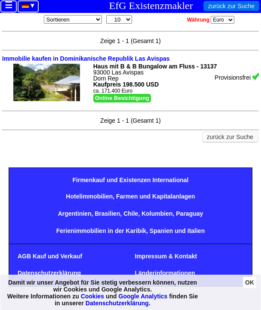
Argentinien (75, 213)
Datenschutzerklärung (49, 273)
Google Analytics (143, 296)
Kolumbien (156, 213)
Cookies (92, 296)
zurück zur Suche (231, 6)
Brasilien (107, 213)
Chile (130, 213)
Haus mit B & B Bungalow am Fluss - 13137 (155, 66)
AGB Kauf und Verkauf (50, 256)
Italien (196, 230)
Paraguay (189, 213)
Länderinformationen (165, 273)
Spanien (161, 230)
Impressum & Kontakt (166, 256)
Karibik (136, 230)
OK (249, 282)
